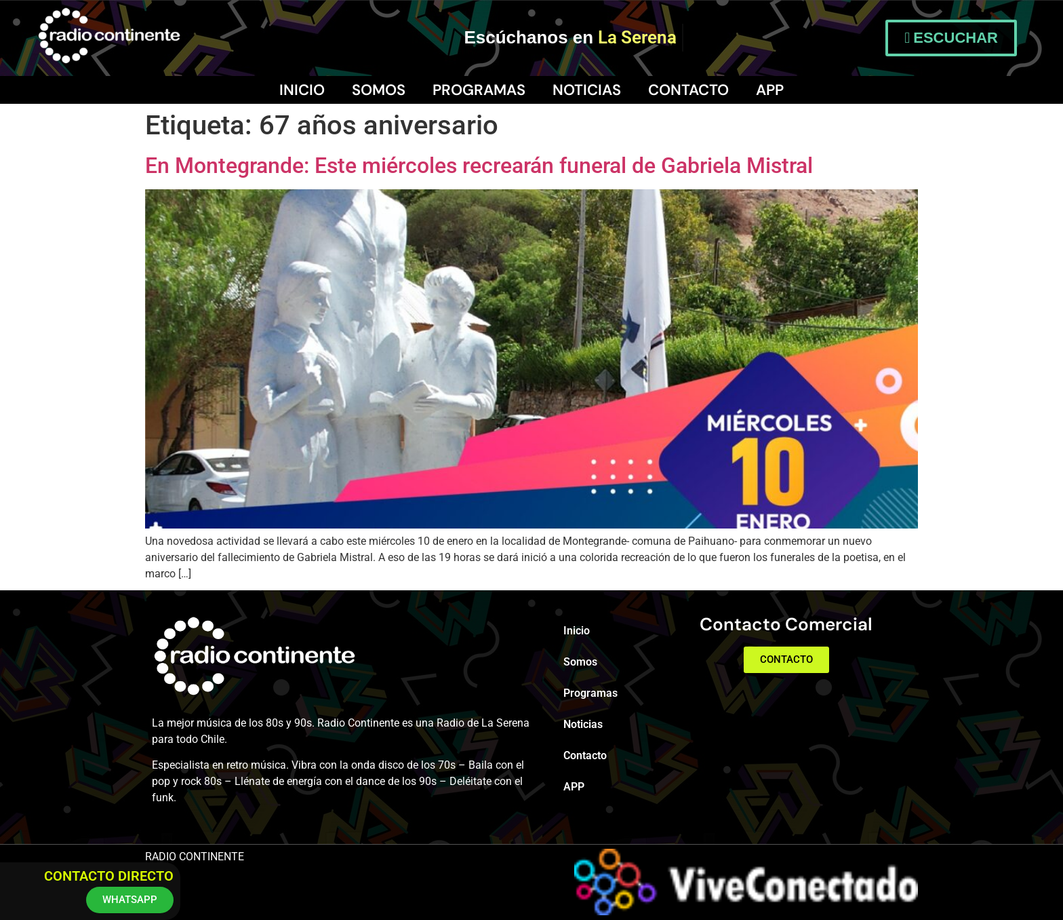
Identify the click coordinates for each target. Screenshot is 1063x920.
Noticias (587, 90)
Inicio (302, 90)
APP (770, 90)
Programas (479, 90)
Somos (378, 90)
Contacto (688, 90)
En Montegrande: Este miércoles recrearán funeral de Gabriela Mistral (479, 165)
